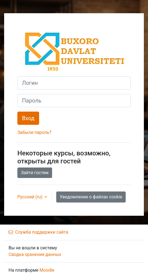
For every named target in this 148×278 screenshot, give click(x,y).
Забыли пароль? (34, 132)
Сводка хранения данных (35, 254)
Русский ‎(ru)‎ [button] (30, 196)
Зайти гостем (35, 172)
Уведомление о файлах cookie (91, 196)
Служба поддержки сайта (38, 232)
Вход (28, 118)
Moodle (46, 270)
